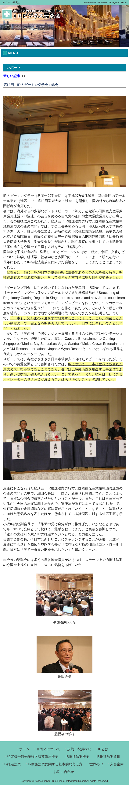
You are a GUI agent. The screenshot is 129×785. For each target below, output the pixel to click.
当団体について (48, 749)
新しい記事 (11, 76)
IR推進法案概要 (77, 757)
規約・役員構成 (79, 749)
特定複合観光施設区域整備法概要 (32, 757)
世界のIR (96, 764)
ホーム (24, 749)
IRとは (103, 749)
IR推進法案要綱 (108, 757)
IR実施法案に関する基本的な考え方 (55, 764)
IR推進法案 (12, 764)
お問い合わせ (64, 772)
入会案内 (117, 764)
